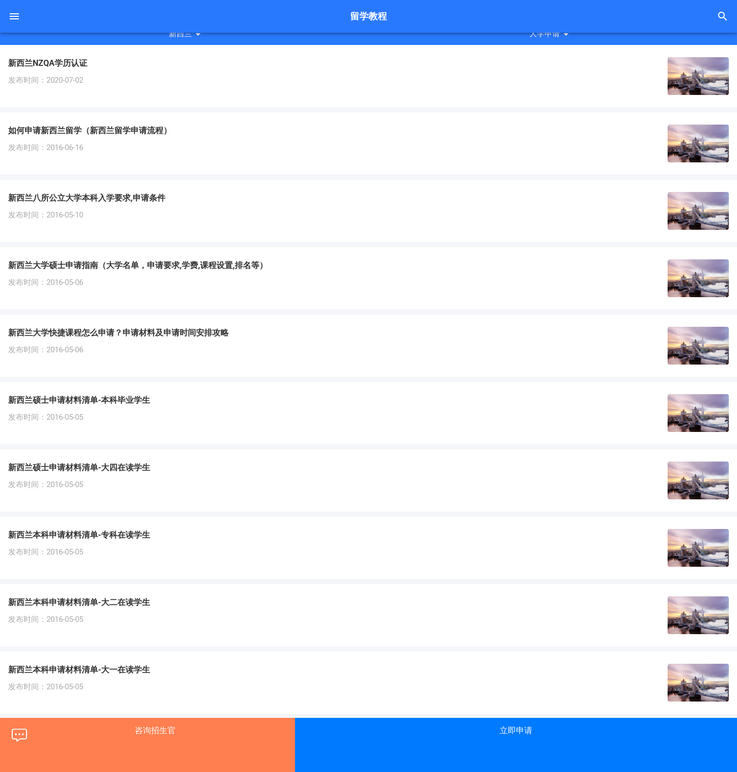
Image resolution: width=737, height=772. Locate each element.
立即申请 (516, 730)
